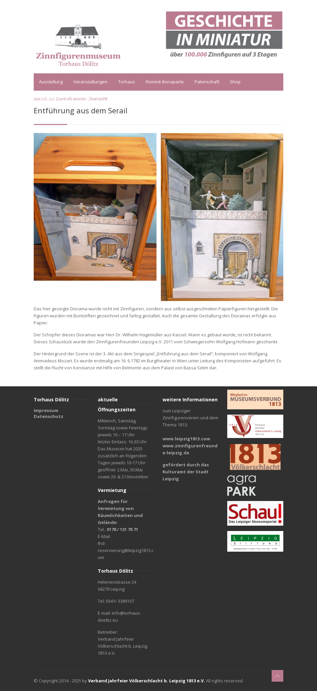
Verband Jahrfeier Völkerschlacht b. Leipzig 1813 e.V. (146, 681)
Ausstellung (51, 82)
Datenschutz (48, 416)
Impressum (46, 410)
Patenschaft (207, 82)
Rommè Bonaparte (165, 82)
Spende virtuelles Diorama (66, 98)
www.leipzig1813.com (186, 439)
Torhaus (126, 82)
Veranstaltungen (90, 82)
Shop (235, 82)
